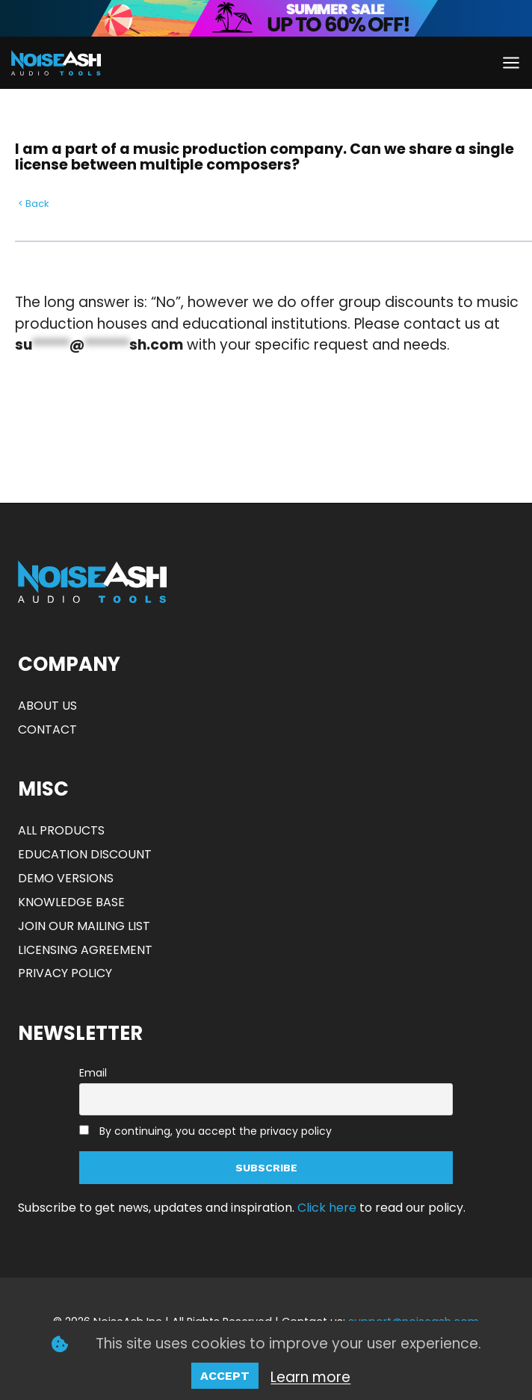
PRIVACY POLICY (65, 973)
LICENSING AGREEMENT (85, 949)
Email (93, 1072)
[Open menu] (511, 62)
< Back (33, 203)
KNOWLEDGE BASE (71, 902)
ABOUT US (47, 705)
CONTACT (47, 729)
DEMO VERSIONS (66, 878)
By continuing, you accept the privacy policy (215, 1131)
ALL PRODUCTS (61, 830)
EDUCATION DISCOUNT (85, 854)
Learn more (310, 1377)
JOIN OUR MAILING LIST (84, 926)
